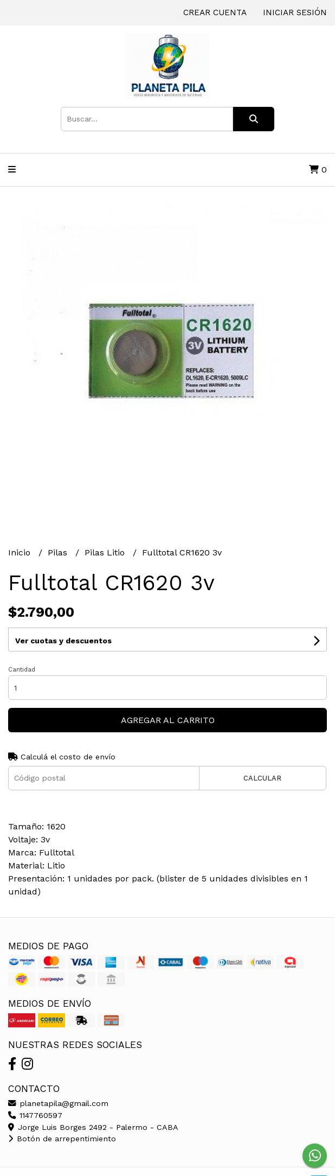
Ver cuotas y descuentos (63, 640)
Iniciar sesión (295, 12)
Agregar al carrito (168, 720)
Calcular (262, 778)
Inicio (20, 552)
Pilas (59, 552)
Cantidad (21, 669)
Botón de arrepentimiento (62, 1138)
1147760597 (35, 1115)
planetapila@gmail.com (58, 1103)
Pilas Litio (106, 552)
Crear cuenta (215, 12)
